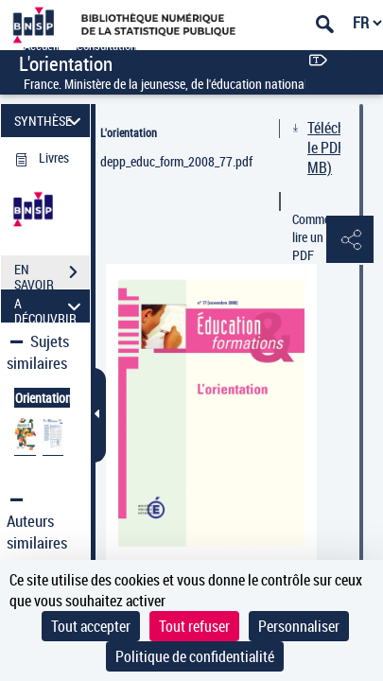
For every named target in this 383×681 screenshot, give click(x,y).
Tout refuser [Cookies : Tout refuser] (194, 626)
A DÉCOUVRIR (50, 306)
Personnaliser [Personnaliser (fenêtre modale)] (298, 626)
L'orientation (128, 132)
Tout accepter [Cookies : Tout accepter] (91, 626)
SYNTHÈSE (50, 120)
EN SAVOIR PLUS (52, 274)
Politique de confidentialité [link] (194, 656)
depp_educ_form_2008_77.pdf (176, 161)
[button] (350, 240)
